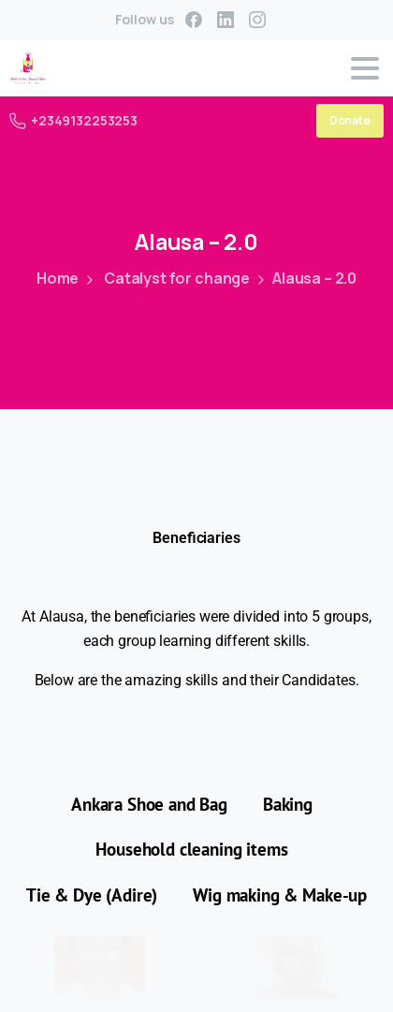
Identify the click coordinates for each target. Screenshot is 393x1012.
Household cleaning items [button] (191, 849)
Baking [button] (288, 804)
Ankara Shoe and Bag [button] (149, 804)
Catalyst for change (165, 278)
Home (57, 278)
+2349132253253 (73, 120)
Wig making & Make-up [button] (280, 895)
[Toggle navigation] (365, 68)
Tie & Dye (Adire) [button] (91, 895)
